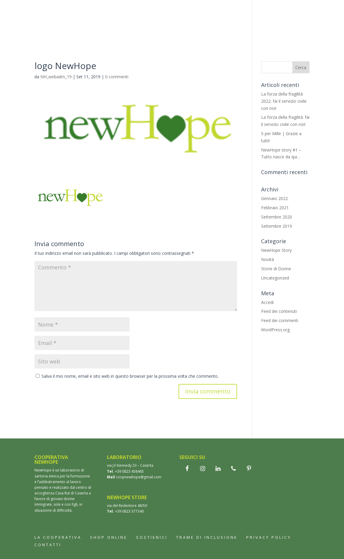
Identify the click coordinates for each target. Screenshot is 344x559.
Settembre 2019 (276, 226)
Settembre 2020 (276, 217)
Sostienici (218, 30)
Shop (169, 14)
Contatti (251, 30)
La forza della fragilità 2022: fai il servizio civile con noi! (284, 101)
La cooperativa (134, 14)
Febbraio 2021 (275, 207)
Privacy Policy (268, 537)
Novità (267, 259)
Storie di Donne (276, 268)
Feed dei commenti (279, 320)
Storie (249, 14)
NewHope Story (276, 250)
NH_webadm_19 (56, 76)
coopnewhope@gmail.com (138, 477)
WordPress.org (275, 329)
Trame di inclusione (141, 30)
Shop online (108, 537)
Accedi (267, 302)
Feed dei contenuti (279, 311)
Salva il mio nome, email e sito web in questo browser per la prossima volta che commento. (130, 376)
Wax (228, 14)
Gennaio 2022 (274, 198)
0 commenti (116, 76)
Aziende (186, 30)
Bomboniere (199, 14)
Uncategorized (275, 278)
